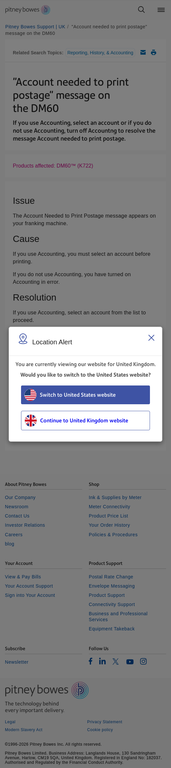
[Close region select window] (151, 338)
